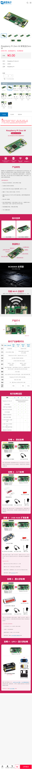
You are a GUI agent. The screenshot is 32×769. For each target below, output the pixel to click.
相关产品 (5, 83)
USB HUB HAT (13, 572)
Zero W (9, 345)
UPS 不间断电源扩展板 (25, 682)
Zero (5, 345)
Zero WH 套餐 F (12, 688)
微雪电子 (6, 2)
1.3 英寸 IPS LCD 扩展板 (16, 682)
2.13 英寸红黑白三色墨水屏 (15, 635)
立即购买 (26, 767)
